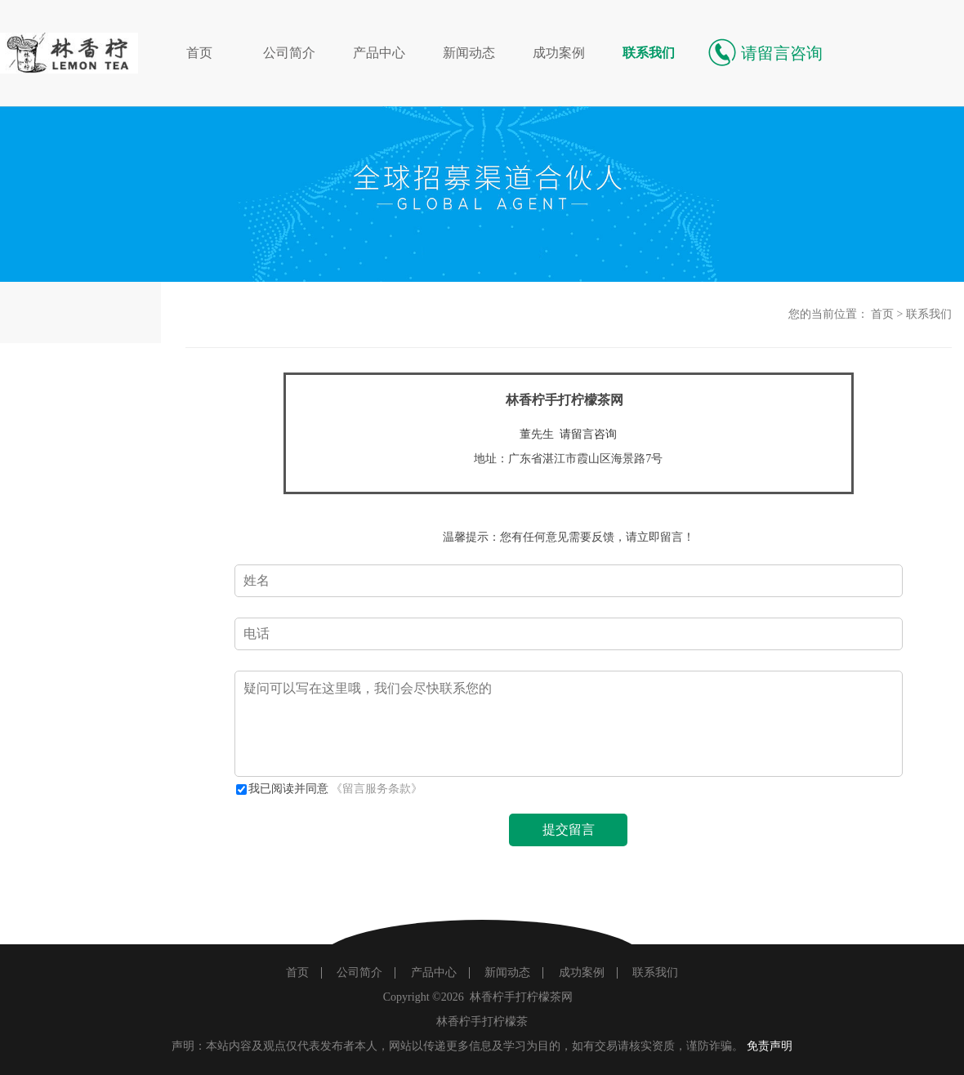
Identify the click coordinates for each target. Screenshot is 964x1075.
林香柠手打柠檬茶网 (521, 997)
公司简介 (289, 53)
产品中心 (379, 53)
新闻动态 (469, 53)
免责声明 (769, 1046)
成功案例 (559, 53)
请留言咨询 (588, 434)
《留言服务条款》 (376, 789)
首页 (199, 53)
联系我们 (649, 53)
